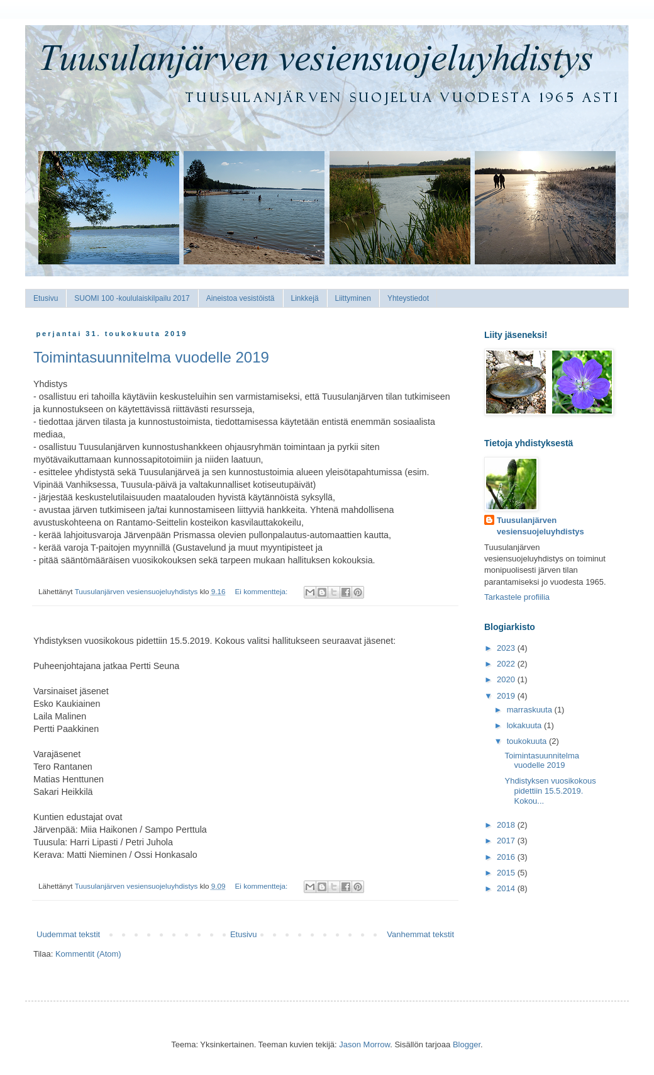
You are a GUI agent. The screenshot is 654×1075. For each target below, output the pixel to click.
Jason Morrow (364, 1044)
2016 (507, 857)
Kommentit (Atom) (88, 954)
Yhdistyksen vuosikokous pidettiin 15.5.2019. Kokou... (550, 790)
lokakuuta (525, 725)
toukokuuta (528, 741)
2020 (507, 679)
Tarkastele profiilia (517, 597)
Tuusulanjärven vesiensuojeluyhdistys (540, 525)
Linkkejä (305, 298)
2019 (507, 696)
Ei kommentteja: (262, 591)
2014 (507, 888)
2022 (507, 663)
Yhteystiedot (408, 298)
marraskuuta (531, 709)
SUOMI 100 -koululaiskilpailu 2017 (131, 298)
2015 (507, 872)
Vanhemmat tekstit (420, 934)
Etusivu (45, 298)
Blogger (466, 1044)
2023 (507, 648)
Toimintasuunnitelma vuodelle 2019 (151, 357)
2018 (507, 825)
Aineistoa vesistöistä (240, 298)
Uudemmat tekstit (68, 934)
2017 (507, 840)
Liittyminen (353, 298)
